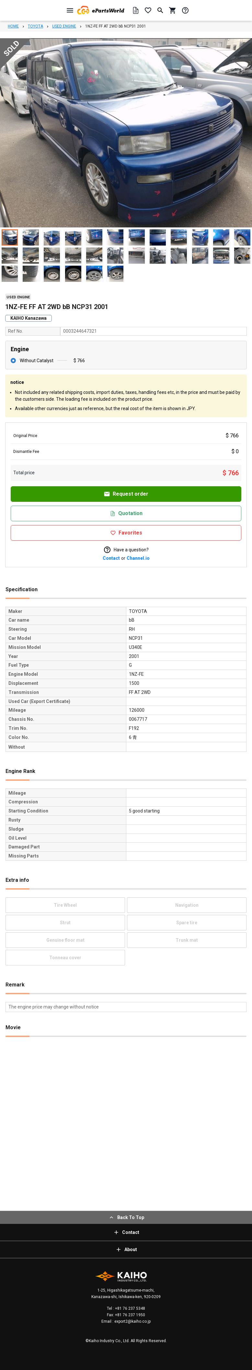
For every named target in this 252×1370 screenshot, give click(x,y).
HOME (13, 26)
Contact (111, 558)
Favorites (126, 533)
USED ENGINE (64, 26)
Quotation (126, 513)
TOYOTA (35, 26)
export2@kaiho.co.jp (132, 1321)
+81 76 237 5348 (129, 1308)
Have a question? (126, 550)
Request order (126, 494)
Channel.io (138, 558)
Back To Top (126, 1217)
